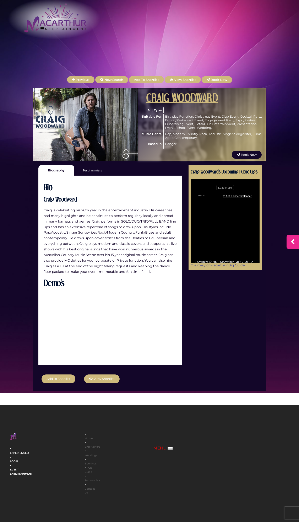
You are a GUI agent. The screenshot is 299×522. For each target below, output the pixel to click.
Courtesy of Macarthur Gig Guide (218, 265)
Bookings (91, 463)
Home (89, 438)
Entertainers (92, 446)
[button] (80, 79)
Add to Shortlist (146, 80)
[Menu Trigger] (163, 448)
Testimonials (92, 170)
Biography (56, 170)
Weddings (91, 455)
